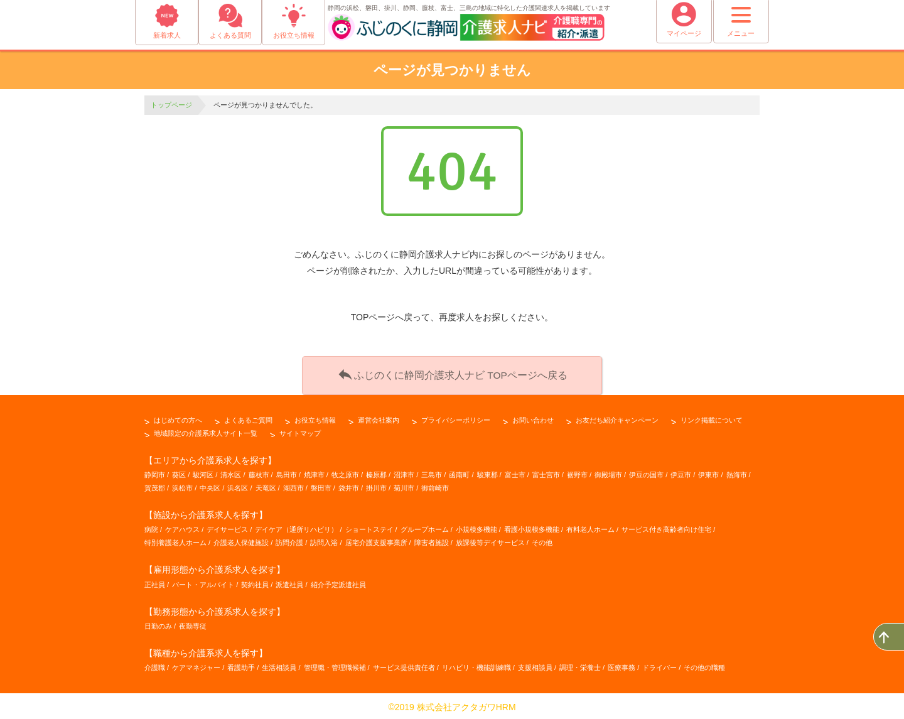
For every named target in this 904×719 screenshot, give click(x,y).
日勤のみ (158, 623)
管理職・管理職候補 (335, 665)
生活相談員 (279, 665)
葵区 (179, 472)
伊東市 (708, 472)
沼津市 (404, 472)
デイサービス (227, 527)
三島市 (431, 472)
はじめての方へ (178, 417)
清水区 (230, 472)
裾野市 (577, 472)
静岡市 (154, 472)
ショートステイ (369, 527)
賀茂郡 (154, 485)
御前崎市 (435, 485)
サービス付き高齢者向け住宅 (666, 527)
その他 (542, 540)
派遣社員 (289, 582)
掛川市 (376, 485)
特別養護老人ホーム (175, 540)
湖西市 (293, 485)
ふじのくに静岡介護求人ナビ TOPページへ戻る (452, 373)
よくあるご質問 (248, 417)
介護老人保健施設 (241, 540)
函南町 (459, 472)
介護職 (154, 665)
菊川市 (404, 485)
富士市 (515, 472)
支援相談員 (535, 665)
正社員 (154, 582)
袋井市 (348, 485)
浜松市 (182, 485)
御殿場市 (608, 472)
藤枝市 (259, 472)
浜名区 (237, 485)
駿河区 (203, 472)
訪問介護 (289, 540)
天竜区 (266, 485)
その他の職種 (704, 665)
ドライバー (659, 665)
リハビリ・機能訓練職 (476, 665)
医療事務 (621, 665)
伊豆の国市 (646, 472)
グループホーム (425, 527)
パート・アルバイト (203, 582)
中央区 (210, 485)
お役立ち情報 (315, 417)
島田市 (286, 472)
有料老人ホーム (590, 527)
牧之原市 (345, 472)
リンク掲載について (712, 417)
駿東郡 (487, 472)
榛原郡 (376, 472)
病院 (151, 527)
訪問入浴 (324, 540)
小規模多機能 (476, 527)
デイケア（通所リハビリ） (296, 527)
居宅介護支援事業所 (376, 540)
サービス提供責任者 (404, 665)
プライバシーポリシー (455, 417)
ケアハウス (182, 527)
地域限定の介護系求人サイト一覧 (205, 431)
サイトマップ (300, 431)
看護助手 (241, 665)
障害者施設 (431, 540)
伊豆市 (680, 472)
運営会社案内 (378, 417)
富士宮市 (546, 472)
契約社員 (255, 582)
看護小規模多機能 (531, 527)
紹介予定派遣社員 (338, 582)
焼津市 (314, 472)
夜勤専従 (193, 623)
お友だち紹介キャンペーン (617, 417)
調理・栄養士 (580, 665)
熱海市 (736, 472)
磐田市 (321, 485)
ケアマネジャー (196, 665)
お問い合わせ (533, 417)
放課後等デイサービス (490, 540)
